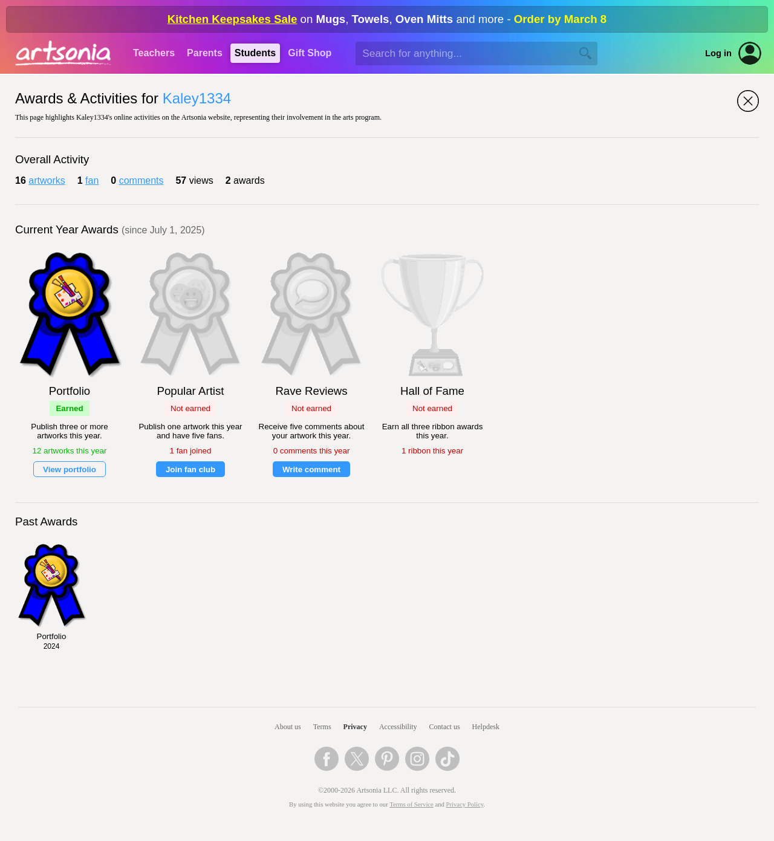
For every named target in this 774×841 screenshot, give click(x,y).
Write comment (311, 469)
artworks (46, 180)
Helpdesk (485, 726)
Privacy (355, 726)
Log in (718, 53)
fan (92, 180)
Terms (322, 726)
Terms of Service (411, 804)
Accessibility (398, 726)
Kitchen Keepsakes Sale (232, 19)
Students (255, 53)
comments (141, 180)
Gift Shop (309, 53)
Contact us (444, 726)
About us (288, 726)
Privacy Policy (465, 804)
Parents (205, 53)
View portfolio (69, 469)
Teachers (154, 53)
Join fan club (190, 469)
